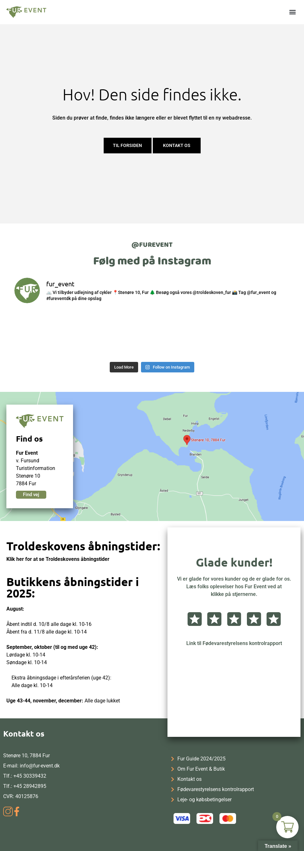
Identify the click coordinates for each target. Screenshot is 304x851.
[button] (292, 11)
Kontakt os (176, 145)
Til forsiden (127, 145)
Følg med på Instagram (152, 261)
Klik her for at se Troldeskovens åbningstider (57, 559)
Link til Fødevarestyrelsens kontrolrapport (234, 643)
